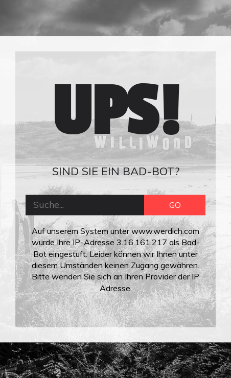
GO (175, 205)
